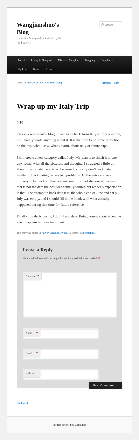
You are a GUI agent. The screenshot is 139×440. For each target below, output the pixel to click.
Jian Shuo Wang (53, 82)
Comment (32, 276)
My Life (22, 69)
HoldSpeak (22, 403)
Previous (104, 82)
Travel (21, 60)
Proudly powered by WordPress (69, 424)
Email (32, 353)
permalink (88, 232)
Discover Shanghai (68, 60)
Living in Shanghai (41, 60)
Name (32, 333)
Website (30, 373)
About (49, 69)
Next (118, 82)
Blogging (90, 60)
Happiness (106, 60)
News (36, 69)
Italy (43, 232)
